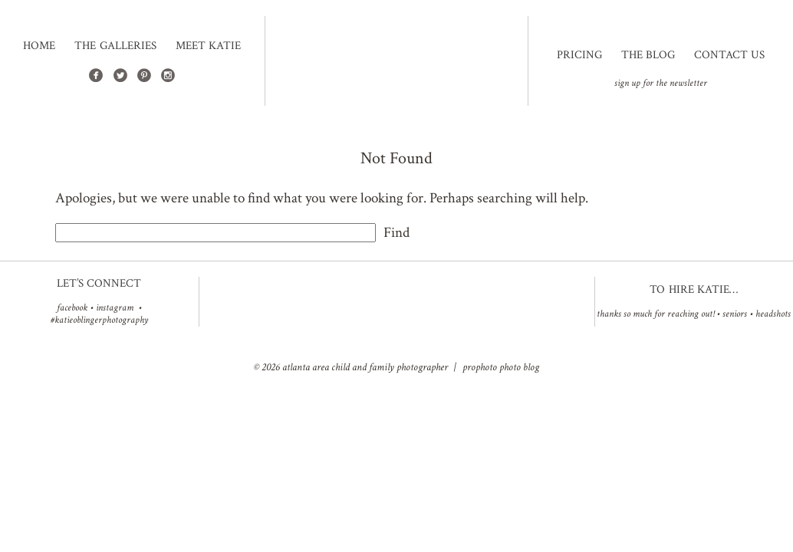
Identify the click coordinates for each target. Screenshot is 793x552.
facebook (72, 307)
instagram (114, 307)
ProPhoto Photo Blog (500, 367)
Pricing (579, 55)
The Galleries (115, 46)
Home (39, 46)
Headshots (773, 313)
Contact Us (729, 55)
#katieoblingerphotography (99, 320)
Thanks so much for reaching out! (655, 313)
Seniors (734, 313)
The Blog (648, 55)
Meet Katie (208, 46)
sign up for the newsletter (660, 83)
